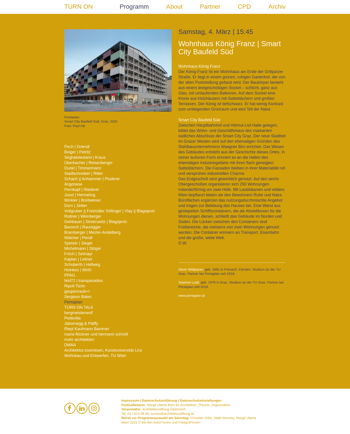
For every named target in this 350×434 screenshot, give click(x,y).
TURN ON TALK (78, 307)
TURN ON (78, 6)
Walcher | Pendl (78, 238)
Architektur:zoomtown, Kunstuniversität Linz (103, 350)
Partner (210, 6)
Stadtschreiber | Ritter (83, 173)
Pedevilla (72, 318)
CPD (244, 6)
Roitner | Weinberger (82, 216)
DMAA (70, 345)
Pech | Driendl (77, 146)
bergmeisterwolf (78, 313)
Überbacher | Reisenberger (88, 163)
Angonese (73, 184)
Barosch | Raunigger (82, 227)
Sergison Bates (78, 296)
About (174, 6)
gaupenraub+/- (77, 291)
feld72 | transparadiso (83, 280)
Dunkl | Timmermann (82, 168)
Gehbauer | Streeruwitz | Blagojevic (95, 221)
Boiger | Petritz (77, 152)
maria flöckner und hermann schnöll (96, 334)
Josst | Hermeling (79, 195)
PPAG (69, 275)
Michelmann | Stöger (82, 248)
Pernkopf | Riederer (81, 189)
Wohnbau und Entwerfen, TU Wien (95, 355)
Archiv (277, 6)
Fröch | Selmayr (78, 254)
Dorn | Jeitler (75, 205)
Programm (134, 6)
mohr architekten (79, 339)
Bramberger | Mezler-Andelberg (92, 232)
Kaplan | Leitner (78, 259)
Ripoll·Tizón (74, 286)
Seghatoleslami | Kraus (85, 157)
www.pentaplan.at (191, 295)
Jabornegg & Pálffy (81, 323)
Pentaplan (73, 302)
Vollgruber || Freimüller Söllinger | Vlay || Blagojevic (109, 211)
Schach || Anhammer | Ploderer (92, 179)
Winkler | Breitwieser (82, 200)
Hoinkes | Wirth (78, 270)
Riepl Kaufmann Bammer (86, 329)
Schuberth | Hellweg (82, 264)
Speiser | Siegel (78, 243)
